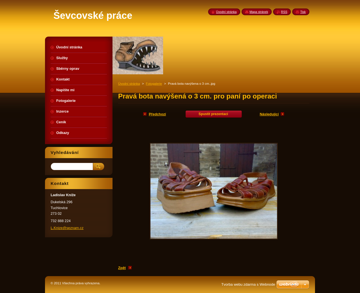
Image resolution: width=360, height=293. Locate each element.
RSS (284, 12)
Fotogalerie (154, 83)
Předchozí (157, 114)
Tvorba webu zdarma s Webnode (248, 284)
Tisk (303, 12)
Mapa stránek (258, 12)
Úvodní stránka (129, 83)
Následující (269, 114)
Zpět (122, 268)
